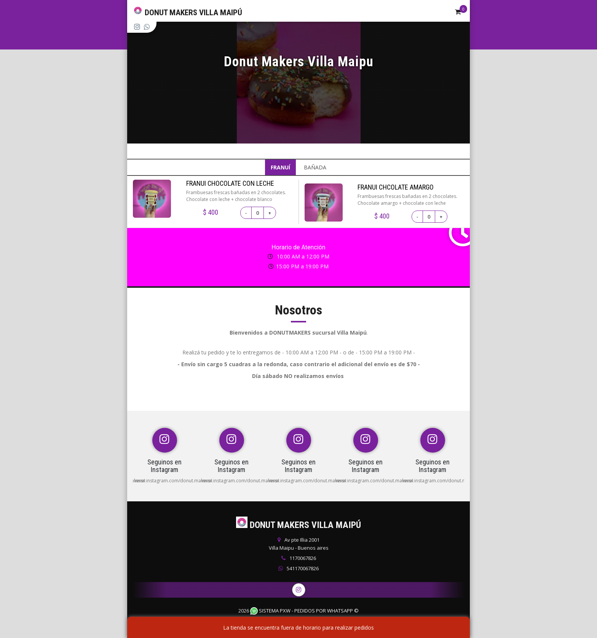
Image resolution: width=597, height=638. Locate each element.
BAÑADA (315, 167)
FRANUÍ (280, 167)
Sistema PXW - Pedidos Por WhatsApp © (304, 610)
